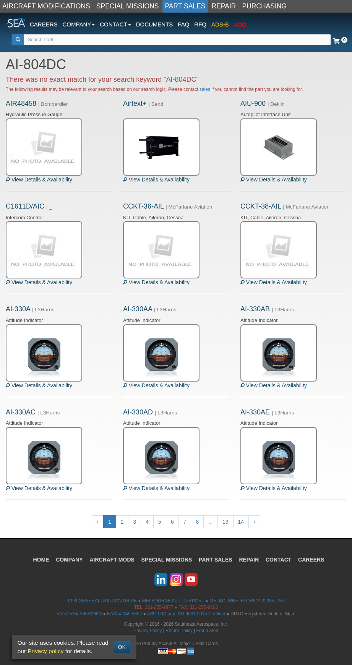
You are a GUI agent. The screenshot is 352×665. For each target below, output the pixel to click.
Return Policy (179, 630)
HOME (41, 560)
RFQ (200, 24)
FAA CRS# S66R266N (79, 613)
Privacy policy (45, 651)
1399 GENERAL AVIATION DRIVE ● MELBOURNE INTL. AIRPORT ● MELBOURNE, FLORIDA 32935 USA (176, 601)
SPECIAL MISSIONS (127, 6)
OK (122, 647)
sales (205, 89)
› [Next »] (254, 522)
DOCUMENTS (154, 24)
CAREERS (44, 24)
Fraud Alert (207, 630)
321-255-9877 (159, 607)
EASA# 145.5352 (124, 613)
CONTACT (279, 560)
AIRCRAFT (111, 560)
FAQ (183, 24)
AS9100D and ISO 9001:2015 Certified (186, 613)
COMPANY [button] (79, 24)
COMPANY (69, 560)
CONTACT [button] (115, 24)
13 (225, 522)
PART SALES (185, 6)
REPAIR (224, 6)
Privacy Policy (147, 630)
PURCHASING (264, 6)
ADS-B (220, 24)
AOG (240, 24)
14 (241, 522)
